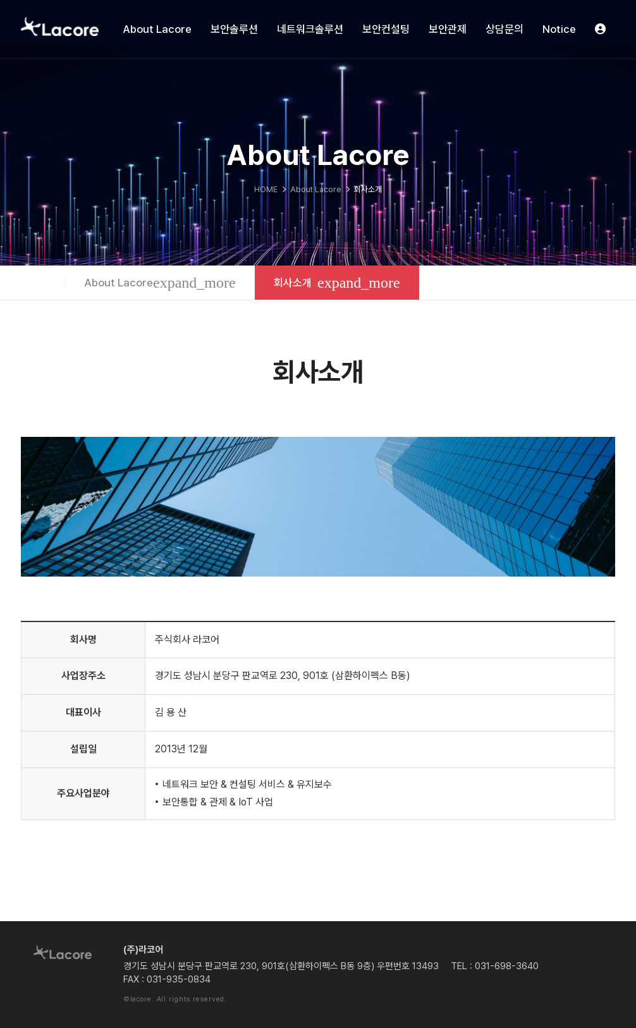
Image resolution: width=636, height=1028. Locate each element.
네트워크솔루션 (310, 29)
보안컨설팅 (386, 29)
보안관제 (448, 29)
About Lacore (157, 29)
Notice (559, 29)
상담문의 (504, 29)
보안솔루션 (234, 29)
